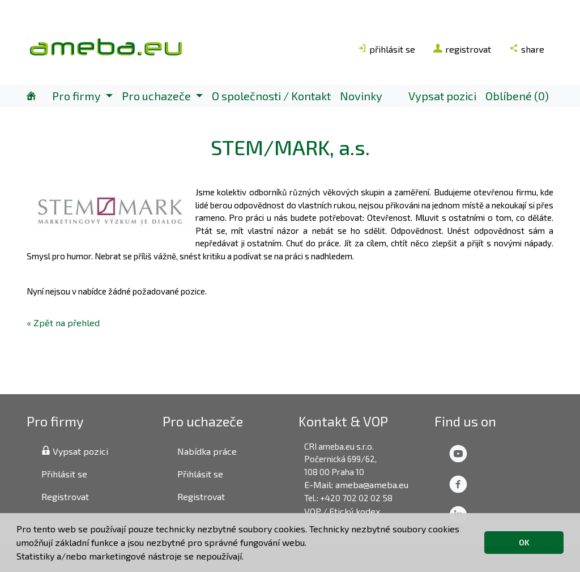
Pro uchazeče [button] (157, 96)
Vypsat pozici (442, 96)
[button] (247, 558)
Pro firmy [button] (77, 96)
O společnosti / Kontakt (271, 96)
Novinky (361, 96)
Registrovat (65, 496)
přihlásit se (386, 49)
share (526, 49)
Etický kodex (354, 511)
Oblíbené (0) (517, 96)
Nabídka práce (207, 451)
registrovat (462, 49)
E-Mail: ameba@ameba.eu (356, 484)
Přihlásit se (64, 473)
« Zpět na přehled (63, 322)
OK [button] (524, 542)
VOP (312, 511)
